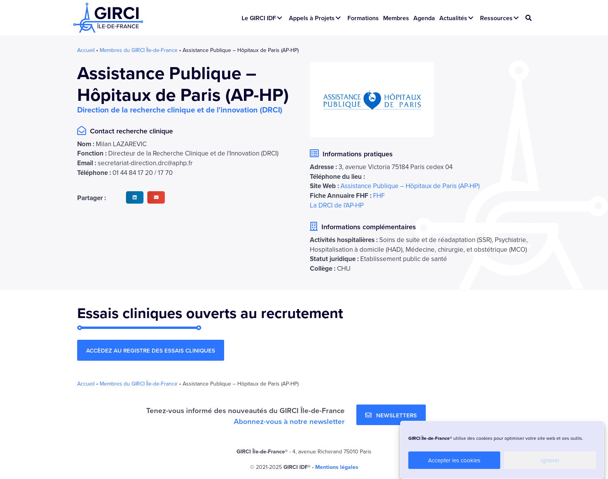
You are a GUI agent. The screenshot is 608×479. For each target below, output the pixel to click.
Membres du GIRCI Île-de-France (139, 50)
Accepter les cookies (454, 460)
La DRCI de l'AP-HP (337, 205)
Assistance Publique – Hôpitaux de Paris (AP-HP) (410, 186)
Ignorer (550, 460)
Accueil (86, 50)
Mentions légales (336, 467)
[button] (279, 18)
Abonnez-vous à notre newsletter (289, 421)
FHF (379, 196)
